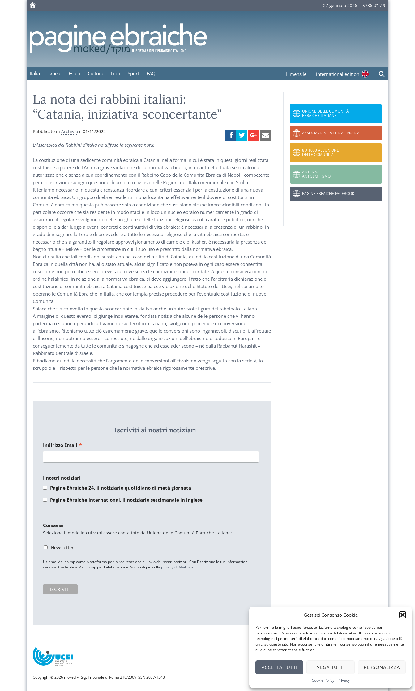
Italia (35, 73)
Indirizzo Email (63, 445)
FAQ (151, 73)
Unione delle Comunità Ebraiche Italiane (325, 113)
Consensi (53, 525)
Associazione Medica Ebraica (331, 133)
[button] (403, 615)
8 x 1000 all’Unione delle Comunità (320, 152)
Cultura (95, 73)
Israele (54, 73)
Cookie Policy (323, 680)
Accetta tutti (279, 667)
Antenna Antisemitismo (316, 174)
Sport (133, 73)
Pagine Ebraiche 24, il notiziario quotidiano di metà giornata (120, 488)
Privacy (343, 680)
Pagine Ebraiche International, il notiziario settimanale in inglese (126, 500)
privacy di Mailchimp (178, 567)
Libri (115, 73)
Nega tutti (330, 667)
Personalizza (382, 667)
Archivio (69, 131)
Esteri (74, 73)
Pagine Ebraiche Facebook (328, 193)
